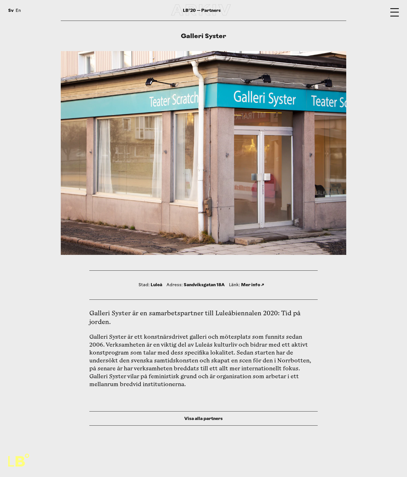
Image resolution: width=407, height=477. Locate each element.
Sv (11, 10)
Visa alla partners (203, 418)
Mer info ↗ (252, 284)
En (18, 11)
